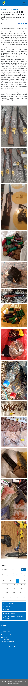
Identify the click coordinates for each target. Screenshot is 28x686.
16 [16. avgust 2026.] (24, 584)
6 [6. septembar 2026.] (24, 597)
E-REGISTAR (7, 606)
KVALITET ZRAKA (8, 603)
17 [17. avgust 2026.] (3, 588)
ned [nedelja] (24, 574)
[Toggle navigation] (24, 3)
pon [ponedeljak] (3, 574)
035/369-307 (6, 629)
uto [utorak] (7, 574)
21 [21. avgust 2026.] (17, 588)
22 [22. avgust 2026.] (21, 588)
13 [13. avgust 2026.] (14, 584)
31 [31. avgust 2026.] (3, 597)
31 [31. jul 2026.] (17, 576)
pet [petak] (17, 574)
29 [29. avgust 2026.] (21, 593)
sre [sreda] (10, 574)
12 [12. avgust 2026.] (10, 584)
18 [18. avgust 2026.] (7, 588)
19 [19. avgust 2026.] (10, 588)
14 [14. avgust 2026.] (17, 584)
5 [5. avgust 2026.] (10, 580)
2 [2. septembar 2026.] (10, 597)
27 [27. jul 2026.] (3, 576)
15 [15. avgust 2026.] (21, 584)
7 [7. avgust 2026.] (17, 580)
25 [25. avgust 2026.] (7, 593)
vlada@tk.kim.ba (7, 635)
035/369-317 (6, 632)
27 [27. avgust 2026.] (14, 593)
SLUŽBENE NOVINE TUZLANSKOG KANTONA (13, 617)
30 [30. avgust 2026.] (24, 593)
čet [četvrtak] (14, 574)
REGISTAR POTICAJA (9, 613)
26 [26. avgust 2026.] (10, 593)
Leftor (18, 683)
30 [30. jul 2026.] (14, 576)
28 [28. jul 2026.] (7, 576)
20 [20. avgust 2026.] (14, 588)
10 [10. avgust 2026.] (3, 584)
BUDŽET (6, 610)
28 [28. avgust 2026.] (17, 593)
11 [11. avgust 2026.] (7, 584)
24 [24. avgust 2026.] (3, 593)
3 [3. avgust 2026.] (3, 580)
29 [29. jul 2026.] (10, 576)
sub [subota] (21, 574)
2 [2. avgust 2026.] (24, 576)
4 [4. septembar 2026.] (17, 597)
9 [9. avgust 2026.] (24, 580)
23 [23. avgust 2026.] (24, 588)
